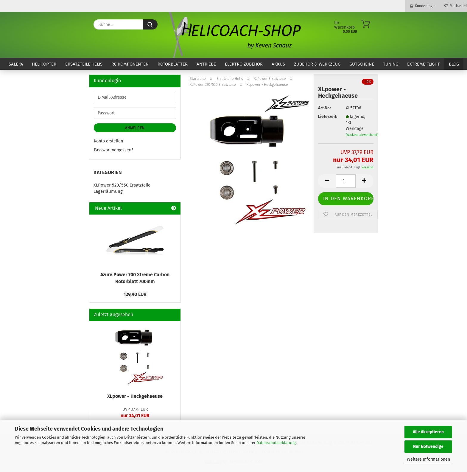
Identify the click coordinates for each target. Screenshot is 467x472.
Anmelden (135, 128)
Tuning (390, 64)
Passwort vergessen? (113, 150)
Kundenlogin (422, 6)
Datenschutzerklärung (276, 442)
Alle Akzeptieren (428, 431)
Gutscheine (361, 64)
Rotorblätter (173, 64)
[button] (327, 181)
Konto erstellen (108, 141)
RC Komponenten (130, 64)
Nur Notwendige (428, 446)
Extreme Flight (423, 64)
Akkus (278, 64)
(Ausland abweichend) (362, 135)
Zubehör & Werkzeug (317, 64)
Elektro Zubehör (244, 64)
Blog (454, 64)
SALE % (16, 64)
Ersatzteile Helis (83, 64)
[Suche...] (150, 24)
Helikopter (44, 64)
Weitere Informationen (428, 459)
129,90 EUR (135, 294)
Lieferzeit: (327, 116)
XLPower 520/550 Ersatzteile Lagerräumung (122, 188)
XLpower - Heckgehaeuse (135, 396)
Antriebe (206, 64)
